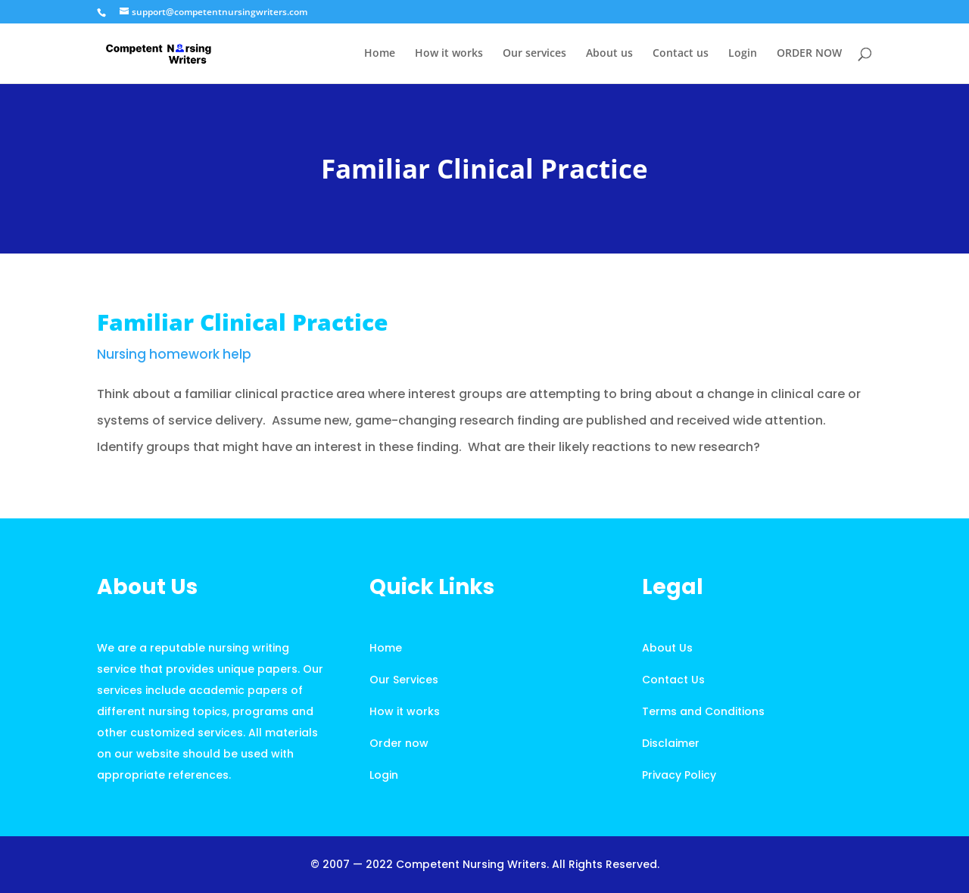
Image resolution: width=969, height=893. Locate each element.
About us (609, 54)
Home (379, 54)
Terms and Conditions (703, 711)
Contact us (681, 54)
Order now (398, 743)
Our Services (403, 679)
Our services (534, 54)
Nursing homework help (174, 354)
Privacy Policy (679, 775)
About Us (667, 647)
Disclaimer (670, 743)
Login (742, 54)
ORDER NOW (809, 54)
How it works (449, 54)
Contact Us (673, 679)
